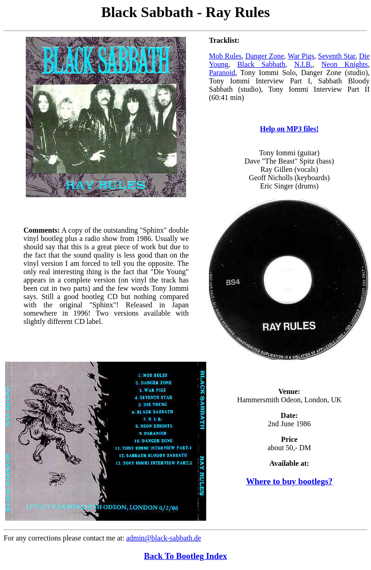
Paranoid (222, 72)
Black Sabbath (261, 64)
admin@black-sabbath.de (163, 538)
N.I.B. (303, 64)
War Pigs (301, 56)
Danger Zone (264, 56)
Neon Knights (344, 64)
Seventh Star (336, 56)
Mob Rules (225, 56)
